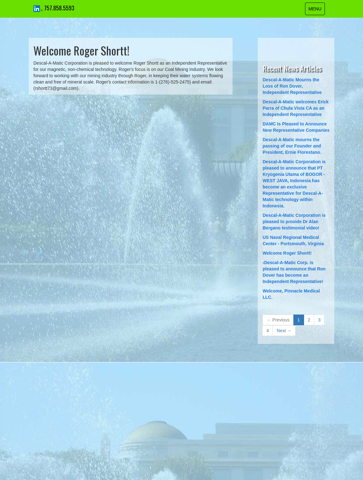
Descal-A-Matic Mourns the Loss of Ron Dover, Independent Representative (292, 86)
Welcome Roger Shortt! (286, 253)
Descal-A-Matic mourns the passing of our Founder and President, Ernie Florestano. (291, 146)
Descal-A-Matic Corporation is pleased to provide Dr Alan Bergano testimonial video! (294, 221)
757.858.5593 (59, 8)
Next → (284, 330)
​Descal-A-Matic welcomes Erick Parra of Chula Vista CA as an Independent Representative (295, 108)
